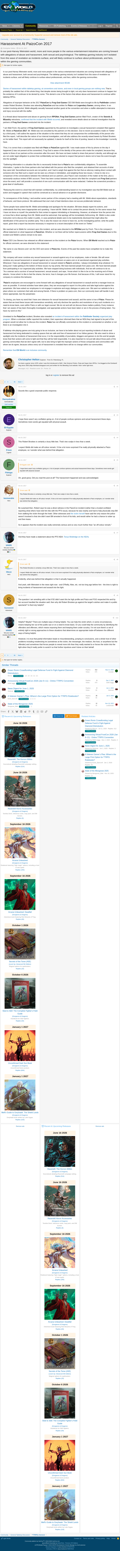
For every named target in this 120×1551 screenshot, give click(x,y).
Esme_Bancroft (12, 699)
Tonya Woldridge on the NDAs (76, 537)
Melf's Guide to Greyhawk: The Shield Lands (19, 1113)
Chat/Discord (42, 30)
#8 (117, 559)
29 (28, 676)
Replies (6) (20, 818)
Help (108, 1538)
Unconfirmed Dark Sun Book (20, 1063)
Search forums (31, 30)
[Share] (114, 386)
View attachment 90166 (60, 83)
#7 (117, 533)
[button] (9, 26)
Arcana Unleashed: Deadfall (20, 912)
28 (26, 676)
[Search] (117, 26)
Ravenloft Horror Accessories (20, 809)
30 (31, 676)
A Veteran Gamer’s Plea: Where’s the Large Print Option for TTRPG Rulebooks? (43, 696)
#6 (117, 486)
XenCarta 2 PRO (51, 1549)
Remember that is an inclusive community (25, 350)
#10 (117, 618)
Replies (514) (19, 766)
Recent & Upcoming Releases (17, 716)
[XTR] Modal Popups (49, 1545)
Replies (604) (19, 1070)
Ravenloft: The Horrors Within (20, 759)
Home (113, 1538)
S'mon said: (24, 490)
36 (14, 382)
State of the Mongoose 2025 (20, 704)
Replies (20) (20, 969)
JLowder (111, 672)
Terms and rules (88, 1538)
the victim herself (78, 514)
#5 (117, 460)
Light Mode (6, 1538)
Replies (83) (20, 919)
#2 (117, 387)
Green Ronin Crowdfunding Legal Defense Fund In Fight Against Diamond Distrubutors (99, 723)
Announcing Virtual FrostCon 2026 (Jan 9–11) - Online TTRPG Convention (41, 681)
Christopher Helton (9, 48)
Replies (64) (20, 1021)
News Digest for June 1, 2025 (21, 688)
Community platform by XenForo (42, 1541)
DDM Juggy (11, 683)
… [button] (11, 382)
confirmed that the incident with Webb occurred (40, 120)
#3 (117, 415)
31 (34, 676)
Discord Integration (51, 1547)
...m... (112, 698)
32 (37, 676)
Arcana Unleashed (20, 860)
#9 (117, 595)
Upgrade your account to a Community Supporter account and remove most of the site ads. (40, 35)
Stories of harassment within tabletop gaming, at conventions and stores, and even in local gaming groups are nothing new (54, 89)
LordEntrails (110, 705)
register (56, 375)
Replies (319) (19, 1120)
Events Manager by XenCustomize (75, 1545)
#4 (117, 437)
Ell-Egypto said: (25, 465)
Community (30, 26)
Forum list (19, 30)
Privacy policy (100, 1538)
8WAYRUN (71, 1547)
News (4, 26)
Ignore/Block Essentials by (60, 1543)
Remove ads (20, 1126)
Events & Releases (79, 26)
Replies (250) (19, 870)
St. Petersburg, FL (57, 360)
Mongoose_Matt (13, 706)
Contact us (77, 1538)
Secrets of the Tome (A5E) (20, 962)
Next (19, 382)
